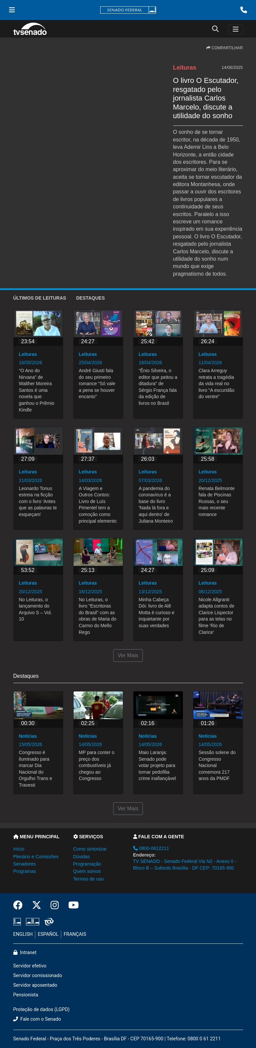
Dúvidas (81, 856)
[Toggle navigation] (235, 29)
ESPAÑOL (48, 934)
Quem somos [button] (87, 871)
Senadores (24, 864)
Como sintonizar (90, 849)
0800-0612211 (151, 848)
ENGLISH (23, 934)
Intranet (25, 952)
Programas (24, 871)
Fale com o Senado (37, 1019)
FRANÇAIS (75, 934)
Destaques (90, 298)
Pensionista (25, 995)
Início (18, 849)
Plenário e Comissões (36, 856)
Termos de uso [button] (88, 879)
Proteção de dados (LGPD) (41, 1009)
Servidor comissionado (37, 975)
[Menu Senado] (12, 10)
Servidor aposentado (35, 985)
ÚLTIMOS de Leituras (39, 298)
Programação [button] (87, 864)
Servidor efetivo (30, 966)
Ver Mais (128, 655)
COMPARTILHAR (224, 48)
